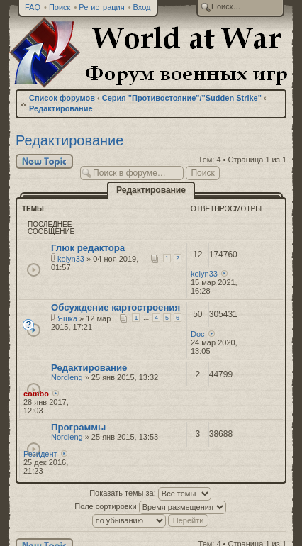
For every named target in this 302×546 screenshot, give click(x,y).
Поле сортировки (149, 506)
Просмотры (238, 209)
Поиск (59, 7)
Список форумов (62, 98)
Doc (198, 334)
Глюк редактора (88, 248)
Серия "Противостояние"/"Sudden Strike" (182, 98)
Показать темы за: (150, 493)
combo (36, 393)
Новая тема (44, 161)
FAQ (32, 7)
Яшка (67, 318)
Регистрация (101, 7)
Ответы (205, 209)
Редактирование (61, 108)
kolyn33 (70, 259)
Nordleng (67, 377)
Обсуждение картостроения (115, 307)
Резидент (40, 454)
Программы (78, 427)
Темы (33, 209)
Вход (142, 7)
